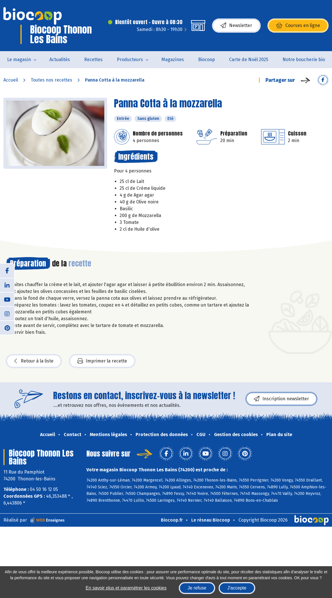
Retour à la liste (33, 361)
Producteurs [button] (130, 59)
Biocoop (206, 59)
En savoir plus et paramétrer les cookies (126, 588)
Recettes (93, 59)
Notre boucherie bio (304, 59)
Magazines (172, 59)
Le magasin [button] (19, 59)
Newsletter (236, 25)
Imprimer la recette (102, 361)
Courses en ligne (298, 25)
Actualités (59, 59)
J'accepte (236, 588)
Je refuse (197, 588)
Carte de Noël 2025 (248, 59)
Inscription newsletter (281, 399)
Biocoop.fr (172, 520)
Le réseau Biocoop (210, 520)
